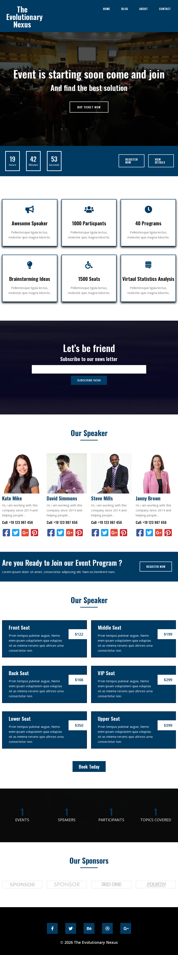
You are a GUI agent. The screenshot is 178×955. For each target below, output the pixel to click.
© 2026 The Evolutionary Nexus (89, 940)
